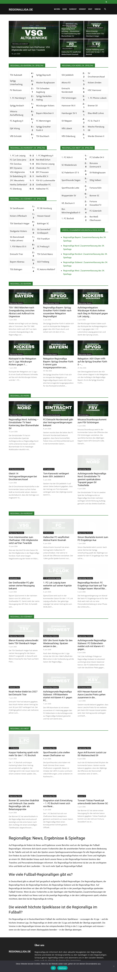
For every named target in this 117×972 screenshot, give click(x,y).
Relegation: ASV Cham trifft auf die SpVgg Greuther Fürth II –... (92, 361)
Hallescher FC (67, 48)
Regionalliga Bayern (16, 303)
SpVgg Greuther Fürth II (51, 303)
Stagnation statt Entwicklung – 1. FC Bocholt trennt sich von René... (57, 803)
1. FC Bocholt (91, 46)
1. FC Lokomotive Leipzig (52, 578)
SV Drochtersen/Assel (17, 469)
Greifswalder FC (15, 578)
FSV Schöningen (83, 415)
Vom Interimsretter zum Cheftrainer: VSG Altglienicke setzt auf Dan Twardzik (23, 540)
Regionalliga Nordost (20, 44)
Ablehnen (62, 968)
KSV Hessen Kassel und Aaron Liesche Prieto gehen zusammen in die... (91, 694)
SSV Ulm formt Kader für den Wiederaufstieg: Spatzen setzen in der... (57, 643)
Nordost (73, 9)
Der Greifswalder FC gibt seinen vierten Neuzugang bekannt (22, 585)
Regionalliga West (50, 748)
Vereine (98, 9)
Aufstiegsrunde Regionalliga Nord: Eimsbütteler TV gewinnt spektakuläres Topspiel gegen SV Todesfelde (92, 479)
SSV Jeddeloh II (49, 469)
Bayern (57, 9)
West (90, 9)
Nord (64, 9)
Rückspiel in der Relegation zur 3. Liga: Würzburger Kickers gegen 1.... (22, 361)
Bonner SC (81, 796)
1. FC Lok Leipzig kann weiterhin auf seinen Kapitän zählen (57, 585)
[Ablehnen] (113, 966)
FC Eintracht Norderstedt (52, 415)
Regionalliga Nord (69, 25)
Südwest (82, 9)
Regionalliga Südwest (95, 28)
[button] (105, 9)
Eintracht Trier (14, 687)
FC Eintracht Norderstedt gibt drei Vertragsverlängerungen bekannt (58, 422)
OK (53, 968)
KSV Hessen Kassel (84, 687)
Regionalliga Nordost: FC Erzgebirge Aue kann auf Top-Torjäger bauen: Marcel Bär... (92, 585)
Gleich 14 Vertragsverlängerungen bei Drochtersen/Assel (23, 476)
